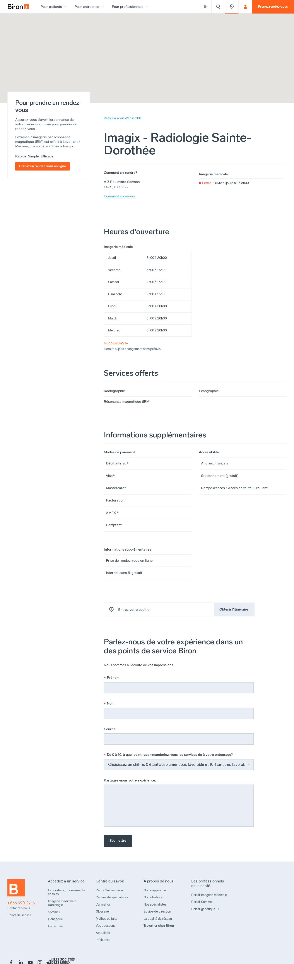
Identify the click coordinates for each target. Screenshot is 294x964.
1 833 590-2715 (21, 903)
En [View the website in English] (205, 6)
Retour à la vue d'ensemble (123, 118)
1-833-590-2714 (116, 343)
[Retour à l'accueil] (16, 889)
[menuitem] (18, 7)
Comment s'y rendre (119, 196)
